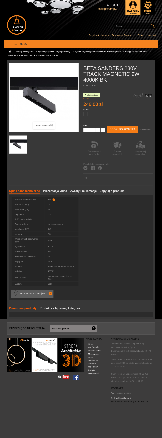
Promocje (129, 35)
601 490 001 (109, 5)
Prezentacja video (55, 191)
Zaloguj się (132, 7)
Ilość (85, 125)
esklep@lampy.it (123, 398)
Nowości (105, 35)
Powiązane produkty (23, 308)
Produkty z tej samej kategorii (60, 308)
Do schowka (145, 129)
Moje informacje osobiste (93, 362)
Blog (140, 35)
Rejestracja (117, 35)
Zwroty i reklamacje (83, 191)
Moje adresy (93, 355)
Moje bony (93, 368)
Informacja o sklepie (124, 338)
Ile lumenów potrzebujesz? (33, 293)
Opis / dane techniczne (24, 191)
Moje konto (94, 338)
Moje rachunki (94, 352)
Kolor (86, 109)
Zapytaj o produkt (112, 191)
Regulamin (94, 35)
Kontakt (152, 35)
